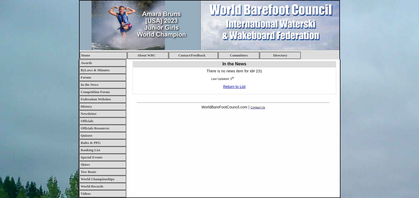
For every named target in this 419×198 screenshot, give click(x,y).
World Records (92, 186)
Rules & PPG (91, 143)
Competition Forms (95, 92)
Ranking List (90, 150)
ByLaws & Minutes (95, 70)
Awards (86, 63)
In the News (89, 85)
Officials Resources (95, 128)
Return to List (234, 86)
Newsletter (89, 114)
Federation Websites (96, 99)
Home (85, 55)
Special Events (91, 157)
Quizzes (86, 135)
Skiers (85, 164)
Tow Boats (88, 172)
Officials (87, 121)
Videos (86, 194)
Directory (280, 55)
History (86, 106)
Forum (86, 77)
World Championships (97, 179)
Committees (239, 55)
